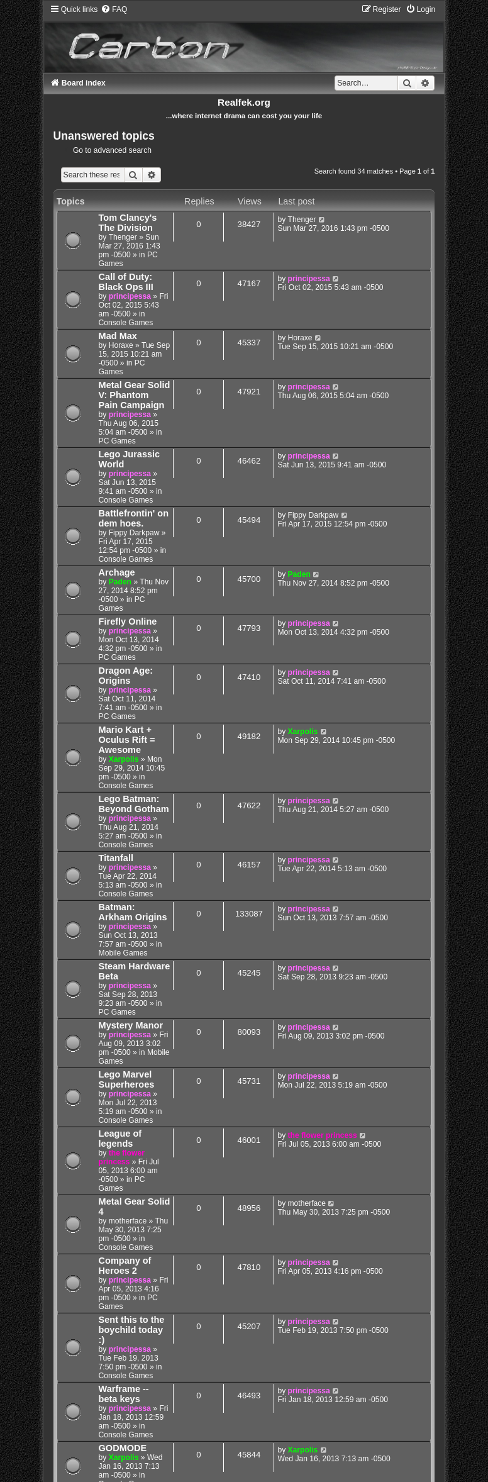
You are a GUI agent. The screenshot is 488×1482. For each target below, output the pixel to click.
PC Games (122, 367)
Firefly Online (128, 621)
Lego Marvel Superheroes (127, 1079)
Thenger (123, 237)
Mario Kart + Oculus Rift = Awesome (127, 740)
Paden (120, 581)
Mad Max (118, 336)
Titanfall (116, 858)
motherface (128, 1221)
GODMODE (123, 1448)
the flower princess (122, 1157)
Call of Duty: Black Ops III (126, 282)
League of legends (120, 1138)
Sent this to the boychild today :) (132, 1330)
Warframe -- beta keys (124, 1394)
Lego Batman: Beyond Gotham (134, 804)
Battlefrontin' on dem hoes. (134, 518)
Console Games (126, 322)
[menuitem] (114, 9)
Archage (117, 572)
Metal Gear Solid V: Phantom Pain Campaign (134, 395)
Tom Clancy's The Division (128, 223)
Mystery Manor (131, 1025)
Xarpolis (124, 759)
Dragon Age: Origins (126, 676)
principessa (130, 296)
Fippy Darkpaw (134, 532)
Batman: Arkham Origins (133, 912)
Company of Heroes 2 (125, 1266)
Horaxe (121, 345)
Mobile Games (123, 953)
